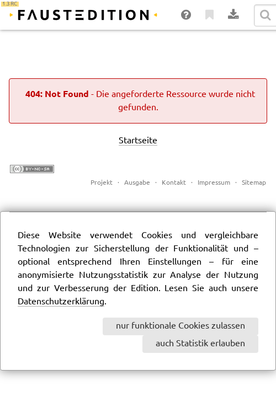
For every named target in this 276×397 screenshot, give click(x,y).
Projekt (102, 183)
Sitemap (254, 183)
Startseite (138, 141)
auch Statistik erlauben (200, 344)
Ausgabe (137, 183)
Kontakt (174, 183)
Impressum (214, 183)
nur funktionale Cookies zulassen (180, 326)
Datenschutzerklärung (61, 302)
